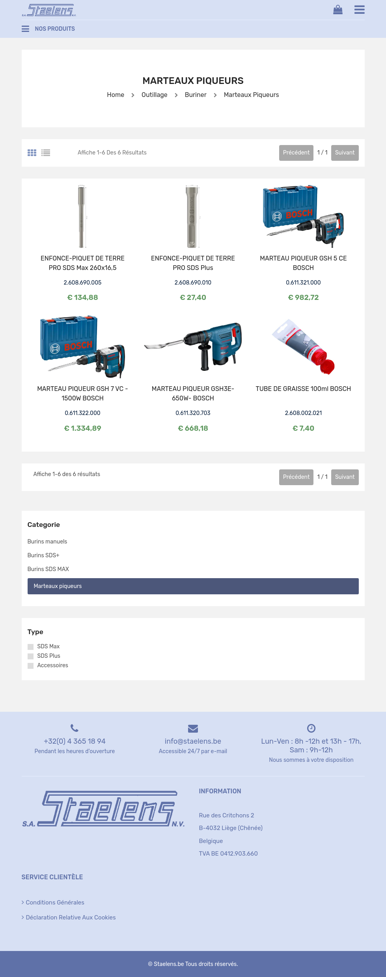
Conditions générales (55, 902)
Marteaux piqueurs (250, 95)
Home (115, 95)
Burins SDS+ (44, 555)
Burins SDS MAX (48, 569)
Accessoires (52, 665)
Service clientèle (52, 877)
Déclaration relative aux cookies (71, 917)
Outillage (155, 95)
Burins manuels (47, 541)
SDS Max (48, 646)
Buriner (195, 95)
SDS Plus (48, 656)
